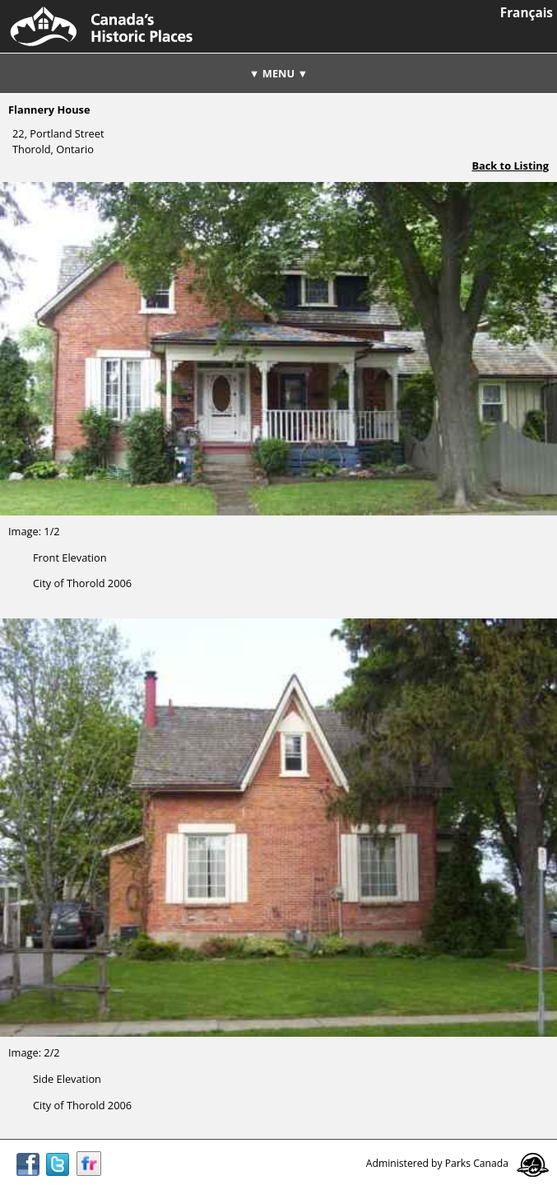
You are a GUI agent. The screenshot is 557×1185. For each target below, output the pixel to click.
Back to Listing (510, 165)
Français (526, 12)
